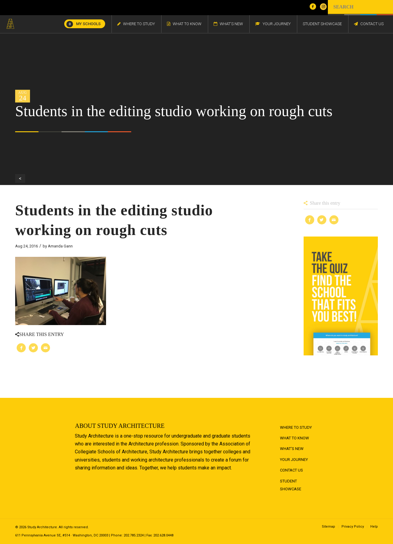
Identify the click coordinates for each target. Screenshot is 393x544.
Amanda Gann (60, 246)
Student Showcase (290, 485)
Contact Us (291, 470)
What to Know (294, 438)
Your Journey (294, 459)
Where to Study (296, 427)
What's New (292, 448)
